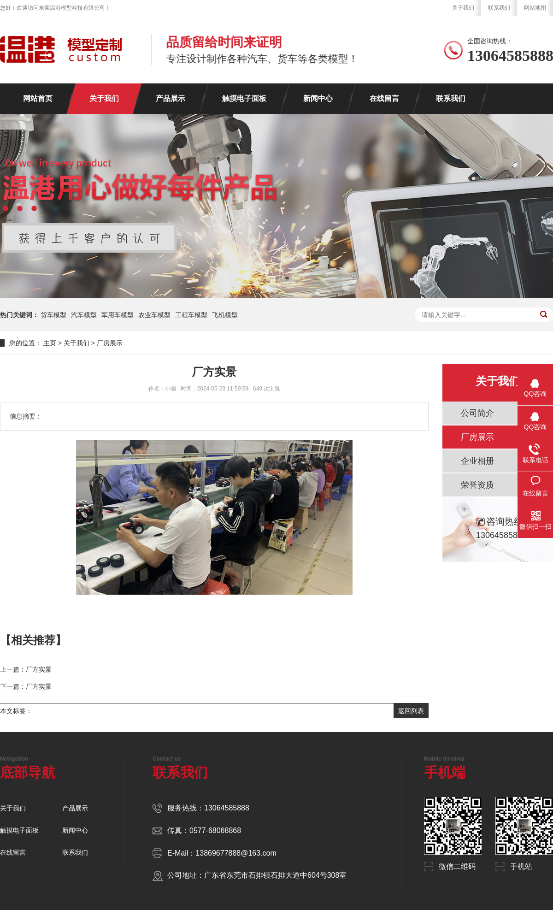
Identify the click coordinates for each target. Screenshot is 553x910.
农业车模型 (154, 315)
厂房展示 (110, 343)
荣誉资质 (477, 485)
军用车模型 (117, 315)
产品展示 (170, 98)
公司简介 (477, 413)
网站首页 (38, 98)
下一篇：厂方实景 (26, 686)
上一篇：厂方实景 (26, 669)
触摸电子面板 (244, 98)
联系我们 (499, 8)
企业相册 (477, 461)
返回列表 (411, 711)
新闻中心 (318, 98)
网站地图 (535, 8)
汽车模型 (84, 315)
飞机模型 (225, 315)
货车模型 (53, 315)
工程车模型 (191, 315)
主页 (49, 343)
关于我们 (463, 8)
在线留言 (384, 98)
